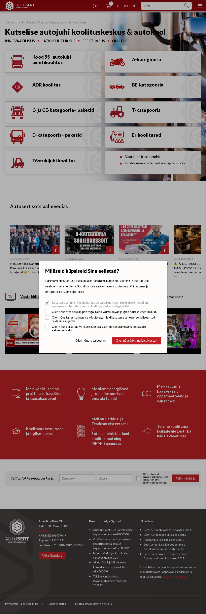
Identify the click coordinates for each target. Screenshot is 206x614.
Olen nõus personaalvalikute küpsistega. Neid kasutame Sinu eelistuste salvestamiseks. (99, 328)
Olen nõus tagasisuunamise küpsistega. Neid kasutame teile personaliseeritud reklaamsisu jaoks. (103, 319)
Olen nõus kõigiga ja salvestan (136, 340)
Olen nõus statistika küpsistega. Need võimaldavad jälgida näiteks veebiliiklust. (104, 312)
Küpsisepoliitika (73, 291)
